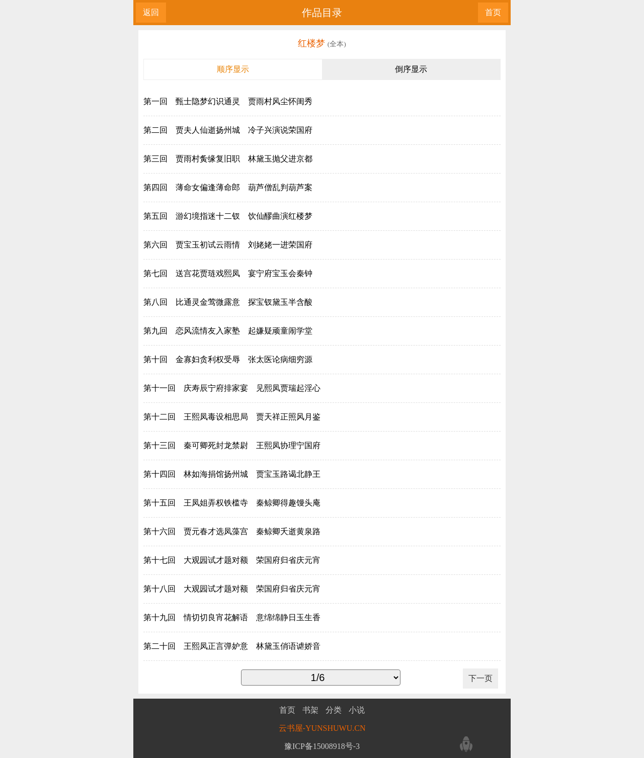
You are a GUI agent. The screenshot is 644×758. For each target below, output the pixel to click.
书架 (310, 710)
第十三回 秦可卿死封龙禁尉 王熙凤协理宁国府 (231, 445)
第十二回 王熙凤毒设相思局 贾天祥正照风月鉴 (231, 416)
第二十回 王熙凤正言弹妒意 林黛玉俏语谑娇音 (231, 646)
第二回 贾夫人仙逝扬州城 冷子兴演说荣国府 (227, 130)
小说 (357, 710)
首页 (493, 12)
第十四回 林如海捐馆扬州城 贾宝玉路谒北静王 (231, 474)
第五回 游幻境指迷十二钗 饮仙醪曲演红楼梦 (227, 216)
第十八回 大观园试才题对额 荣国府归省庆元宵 (231, 588)
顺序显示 (233, 69)
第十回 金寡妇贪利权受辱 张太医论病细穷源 (227, 359)
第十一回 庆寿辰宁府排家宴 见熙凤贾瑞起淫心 (231, 388)
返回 (151, 12)
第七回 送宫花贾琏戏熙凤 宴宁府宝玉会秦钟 (227, 273)
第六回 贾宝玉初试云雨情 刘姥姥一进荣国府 (227, 244)
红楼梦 (313, 43)
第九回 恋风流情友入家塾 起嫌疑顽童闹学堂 (227, 330)
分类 (334, 710)
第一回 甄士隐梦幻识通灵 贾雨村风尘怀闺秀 (227, 101)
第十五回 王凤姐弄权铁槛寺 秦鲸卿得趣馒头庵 (231, 502)
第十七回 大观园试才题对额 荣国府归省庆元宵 (231, 560)
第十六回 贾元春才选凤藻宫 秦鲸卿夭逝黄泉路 (231, 531)
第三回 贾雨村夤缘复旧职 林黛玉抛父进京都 (227, 158)
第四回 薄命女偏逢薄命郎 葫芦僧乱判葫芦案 (227, 187)
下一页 (480, 678)
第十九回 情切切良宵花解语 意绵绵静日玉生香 (231, 617)
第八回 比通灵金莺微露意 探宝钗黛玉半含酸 (227, 302)
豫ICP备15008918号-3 (322, 746)
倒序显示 (411, 69)
